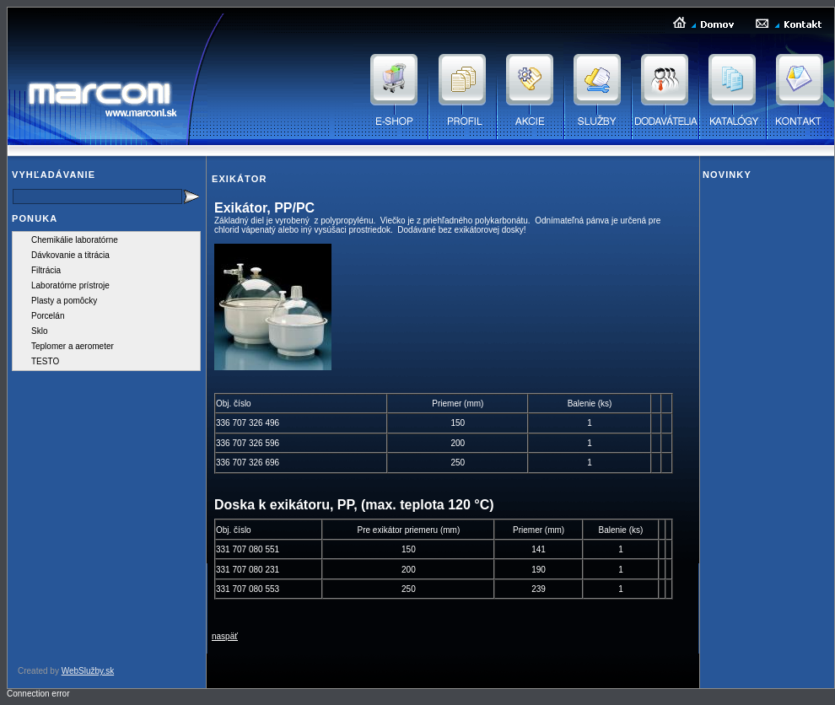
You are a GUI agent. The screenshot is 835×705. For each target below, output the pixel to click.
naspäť (225, 636)
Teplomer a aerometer (72, 346)
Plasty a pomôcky (64, 300)
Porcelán (47, 315)
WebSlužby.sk (88, 670)
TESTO (45, 361)
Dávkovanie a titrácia (70, 255)
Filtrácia (46, 270)
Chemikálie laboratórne (74, 240)
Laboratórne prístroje (70, 285)
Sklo (39, 331)
